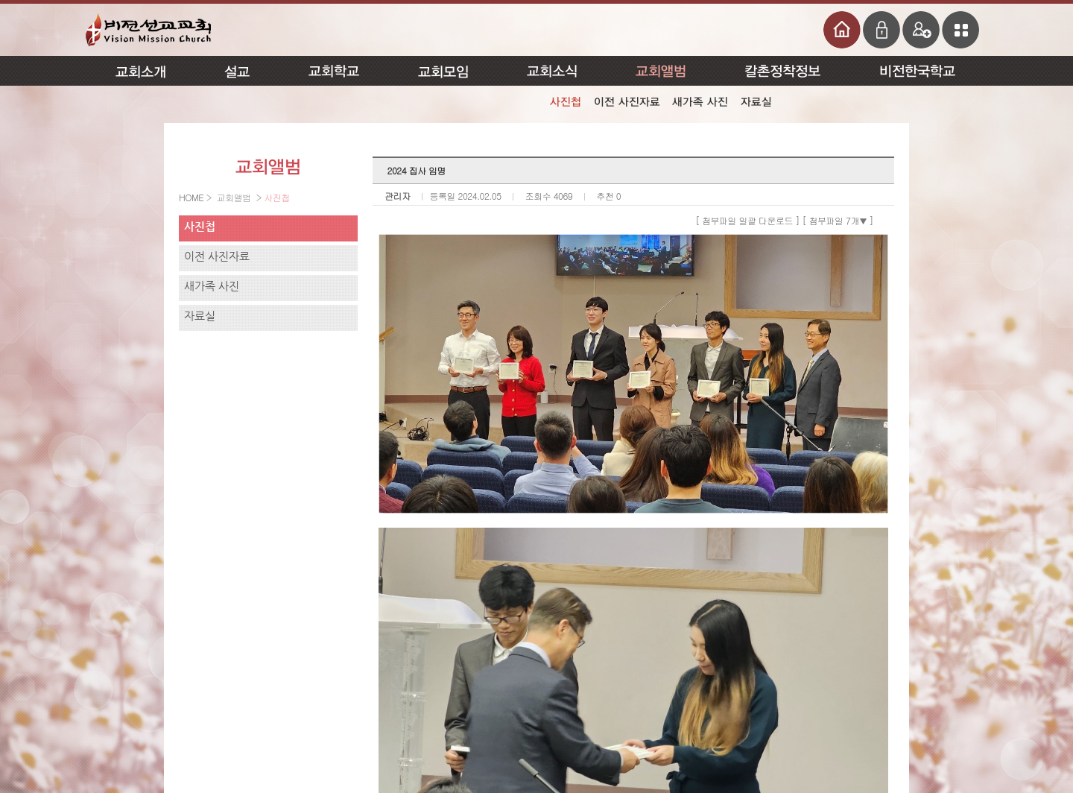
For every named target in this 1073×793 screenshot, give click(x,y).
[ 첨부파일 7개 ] (838, 220)
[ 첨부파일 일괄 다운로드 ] (747, 220)
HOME (192, 197)
